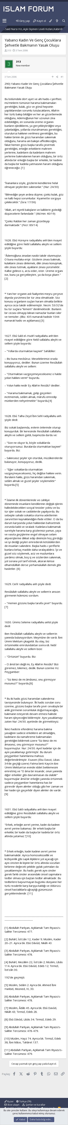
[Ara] (63, 20)
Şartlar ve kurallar (35, 1104)
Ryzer (9, 1101)
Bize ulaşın (13, 1104)
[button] (4, 21)
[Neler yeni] (56, 20)
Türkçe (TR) (23, 1101)
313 (9, 50)
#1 (62, 76)
